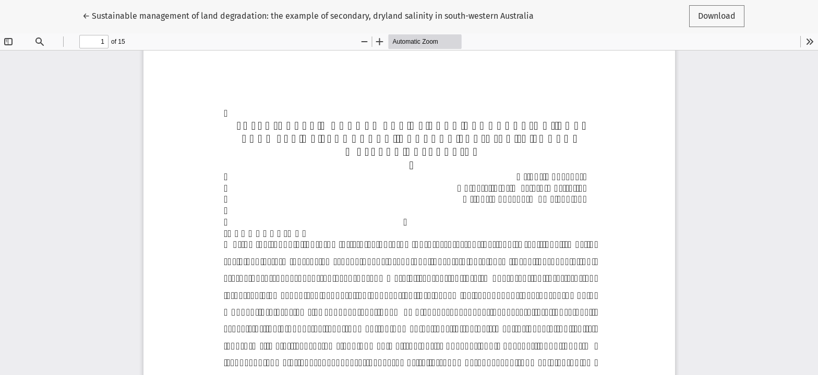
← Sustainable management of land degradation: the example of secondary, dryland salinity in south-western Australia (308, 15)
